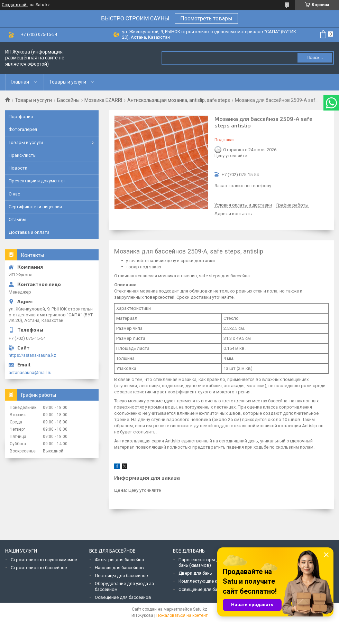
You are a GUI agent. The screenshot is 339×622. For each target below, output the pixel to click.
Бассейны (68, 100)
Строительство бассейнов (39, 567)
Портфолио (21, 116)
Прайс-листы (23, 155)
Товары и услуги (67, 82)
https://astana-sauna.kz (32, 355)
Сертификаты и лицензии (35, 206)
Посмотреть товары (206, 18)
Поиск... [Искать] (314, 57)
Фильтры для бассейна (119, 559)
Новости (18, 168)
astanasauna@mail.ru (30, 372)
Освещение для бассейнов (123, 597)
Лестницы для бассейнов (121, 575)
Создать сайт (15, 4)
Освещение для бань (200, 589)
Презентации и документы (37, 180)
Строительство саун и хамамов (44, 559)
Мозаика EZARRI (103, 100)
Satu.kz (200, 609)
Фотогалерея (23, 129)
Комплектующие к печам (204, 581)
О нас (14, 194)
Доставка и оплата (29, 232)
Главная (20, 82)
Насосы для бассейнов (119, 567)
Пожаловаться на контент (182, 615)
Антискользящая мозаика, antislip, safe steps (178, 100)
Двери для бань (195, 573)
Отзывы (17, 219)
